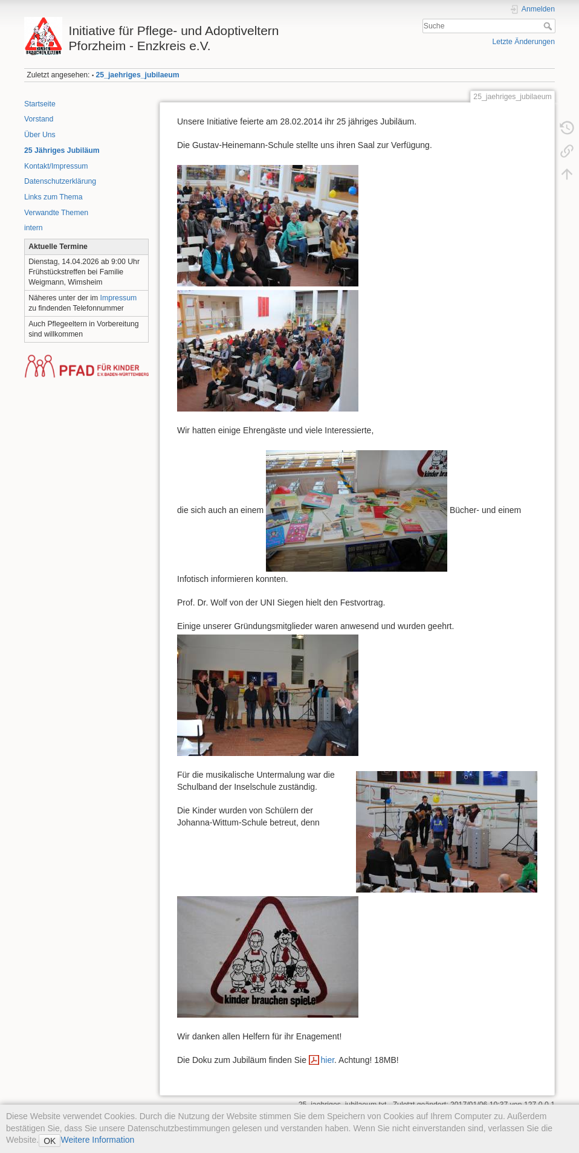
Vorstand (38, 119)
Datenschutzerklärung (60, 181)
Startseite (40, 104)
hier (327, 1060)
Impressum (118, 298)
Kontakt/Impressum (56, 166)
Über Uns (40, 135)
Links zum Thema (53, 197)
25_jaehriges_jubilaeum (138, 75)
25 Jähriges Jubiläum (62, 150)
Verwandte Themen (56, 212)
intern (33, 228)
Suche (549, 26)
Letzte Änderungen (523, 41)
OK (50, 1141)
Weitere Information (97, 1140)
